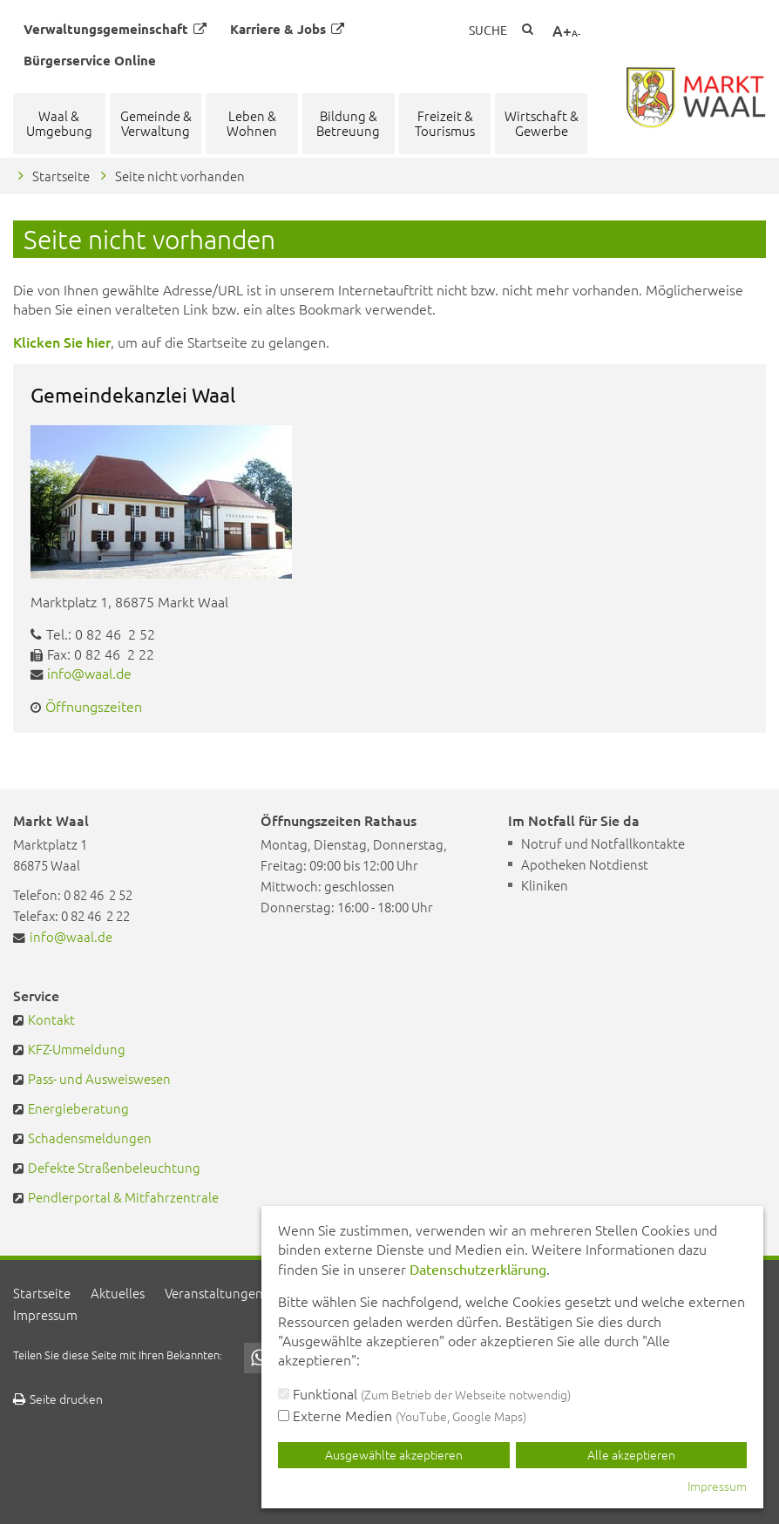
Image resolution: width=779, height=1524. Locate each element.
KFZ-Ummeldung (76, 1049)
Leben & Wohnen (252, 122)
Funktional (424, 1393)
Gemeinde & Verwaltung (156, 122)
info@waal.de (89, 672)
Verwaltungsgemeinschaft (115, 28)
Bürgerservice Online (90, 60)
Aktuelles (118, 1292)
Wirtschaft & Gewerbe (542, 122)
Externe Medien (402, 1415)
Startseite (61, 175)
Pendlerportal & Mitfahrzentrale (123, 1197)
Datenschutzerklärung (478, 1268)
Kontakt (51, 1019)
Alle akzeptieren (631, 1454)
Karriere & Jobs (287, 28)
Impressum (45, 1314)
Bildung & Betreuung (348, 122)
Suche (488, 29)
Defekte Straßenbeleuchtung (114, 1167)
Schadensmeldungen (90, 1137)
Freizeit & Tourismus (445, 122)
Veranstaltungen (214, 1292)
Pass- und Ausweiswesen (99, 1078)
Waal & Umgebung (59, 122)
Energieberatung (78, 1108)
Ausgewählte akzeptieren (394, 1454)
